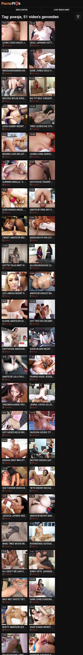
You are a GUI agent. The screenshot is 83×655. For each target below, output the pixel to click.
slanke (27, 537)
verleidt (14, 573)
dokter (52, 549)
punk (63, 561)
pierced (60, 555)
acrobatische (47, 543)
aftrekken (11, 561)
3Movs (34, 73)
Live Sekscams (61, 10)
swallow (29, 561)
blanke (24, 567)
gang (10, 567)
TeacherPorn (64, 595)
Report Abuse (71, 649)
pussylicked (66, 573)
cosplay (15, 537)
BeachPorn (63, 601)
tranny (51, 531)
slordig (18, 519)
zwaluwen (67, 525)
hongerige (70, 543)
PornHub (8, 45)
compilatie (41, 567)
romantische (36, 519)
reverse (67, 531)
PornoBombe (44, 607)
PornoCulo (18, 613)
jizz (52, 537)
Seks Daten (21, 10)
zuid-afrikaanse (32, 513)
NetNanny (46, 649)
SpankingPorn (21, 601)
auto (46, 555)
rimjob (33, 555)
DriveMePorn (41, 595)
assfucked (33, 573)
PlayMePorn (18, 595)
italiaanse (37, 549)
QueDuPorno (66, 607)
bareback (33, 525)
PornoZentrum (62, 613)
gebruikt (66, 537)
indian (54, 519)
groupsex (68, 513)
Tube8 (34, 404)
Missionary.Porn (19, 607)
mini (75, 561)
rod (24, 549)
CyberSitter (57, 649)
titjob (57, 567)
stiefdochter (16, 531)
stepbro (68, 549)
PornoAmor (39, 613)
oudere (50, 525)
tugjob (9, 543)
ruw (48, 573)
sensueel (15, 525)
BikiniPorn (43, 601)
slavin (66, 519)
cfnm (12, 549)
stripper (25, 543)
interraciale (46, 561)
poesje (41, 579)
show (11, 513)
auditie (40, 537)
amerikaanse (14, 555)
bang (75, 555)
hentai (72, 567)
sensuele (34, 531)
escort (54, 513)
